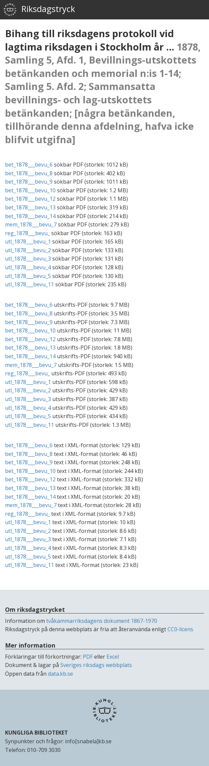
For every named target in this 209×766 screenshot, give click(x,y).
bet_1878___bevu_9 (29, 181)
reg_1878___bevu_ (27, 233)
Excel (113, 656)
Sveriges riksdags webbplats (96, 665)
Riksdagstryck (39, 9)
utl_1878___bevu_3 (28, 258)
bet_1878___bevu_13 (30, 207)
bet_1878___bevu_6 (29, 164)
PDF (88, 656)
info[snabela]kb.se (88, 741)
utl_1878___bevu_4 (28, 267)
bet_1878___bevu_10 (30, 190)
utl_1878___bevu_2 (28, 250)
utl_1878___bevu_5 (28, 276)
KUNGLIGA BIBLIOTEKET (36, 732)
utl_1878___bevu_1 (28, 241)
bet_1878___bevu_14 (30, 216)
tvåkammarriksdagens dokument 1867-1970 (101, 621)
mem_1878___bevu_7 (31, 224)
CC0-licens (180, 629)
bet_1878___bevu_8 (29, 173)
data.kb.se (60, 673)
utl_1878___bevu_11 (29, 284)
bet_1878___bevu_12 (30, 198)
